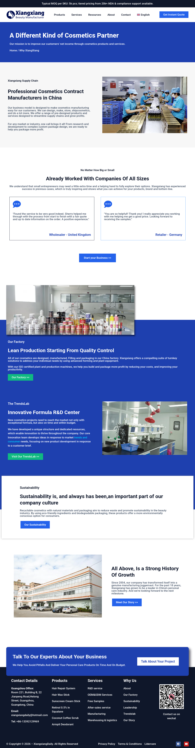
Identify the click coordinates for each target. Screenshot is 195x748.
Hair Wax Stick (60, 694)
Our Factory (130, 694)
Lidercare (150, 743)
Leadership (130, 707)
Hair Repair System (63, 688)
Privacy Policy (106, 743)
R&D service (95, 688)
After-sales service (99, 707)
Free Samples (96, 701)
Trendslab (129, 713)
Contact (126, 14)
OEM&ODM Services (100, 694)
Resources (94, 14)
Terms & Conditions (130, 743)
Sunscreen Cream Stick (66, 701)
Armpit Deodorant (62, 724)
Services (76, 14)
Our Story (129, 720)
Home (13, 50)
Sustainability (131, 701)
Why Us (129, 680)
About (111, 14)
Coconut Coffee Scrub (65, 718)
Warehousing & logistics (102, 720)
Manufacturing (97, 713)
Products (59, 14)
